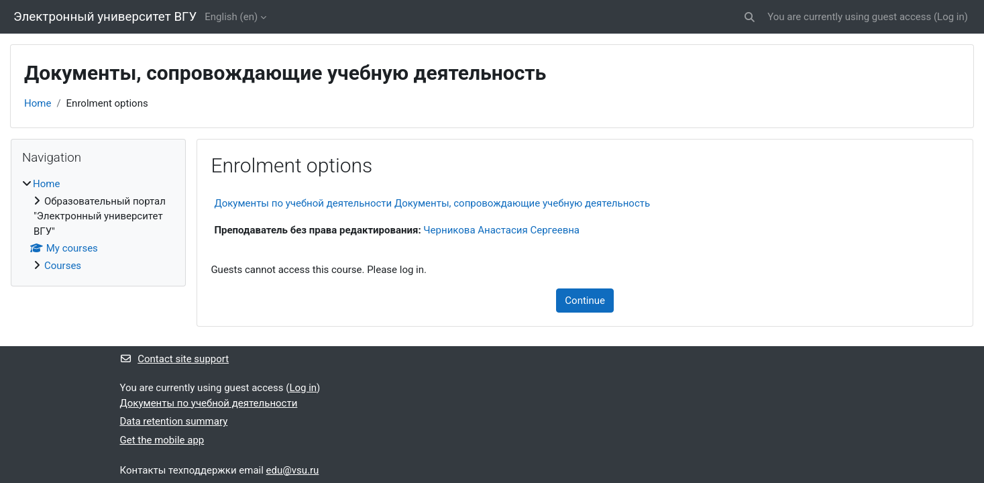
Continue (585, 300)
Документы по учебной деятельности (209, 403)
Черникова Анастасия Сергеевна (501, 230)
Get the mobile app (162, 440)
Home (37, 103)
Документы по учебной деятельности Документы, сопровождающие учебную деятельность (432, 203)
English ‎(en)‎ (231, 17)
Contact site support (174, 359)
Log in (951, 17)
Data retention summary (174, 421)
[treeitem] (98, 224)
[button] (749, 17)
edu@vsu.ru (292, 470)
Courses (62, 266)
